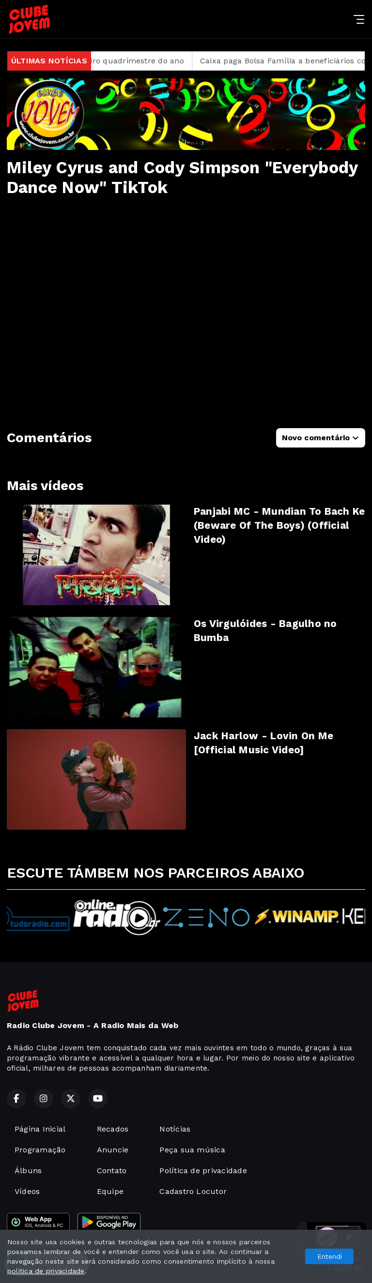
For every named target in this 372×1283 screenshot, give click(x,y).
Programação (40, 1149)
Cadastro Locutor (193, 1191)
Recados (113, 1129)
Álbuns (28, 1170)
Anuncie (113, 1149)
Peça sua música (192, 1149)
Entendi (329, 1256)
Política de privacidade (203, 1170)
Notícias (174, 1129)
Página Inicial (40, 1129)
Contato (112, 1170)
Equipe (110, 1191)
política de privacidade (46, 1271)
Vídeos (27, 1191)
